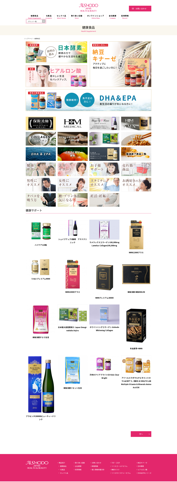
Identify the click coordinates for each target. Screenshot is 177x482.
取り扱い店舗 (76, 17)
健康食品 (34, 17)
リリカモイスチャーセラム (121, 473)
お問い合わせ (141, 8)
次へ (141, 434)
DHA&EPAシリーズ (144, 473)
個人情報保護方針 (98, 470)
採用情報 (125, 17)
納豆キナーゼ (142, 463)
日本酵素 (141, 467)
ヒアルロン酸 (142, 470)
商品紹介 (62, 463)
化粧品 (49, 17)
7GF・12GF (115, 463)
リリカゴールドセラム (119, 467)
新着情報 (95, 467)
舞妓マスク (115, 470)
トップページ (28, 38)
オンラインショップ (95, 17)
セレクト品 (61, 17)
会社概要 (112, 17)
